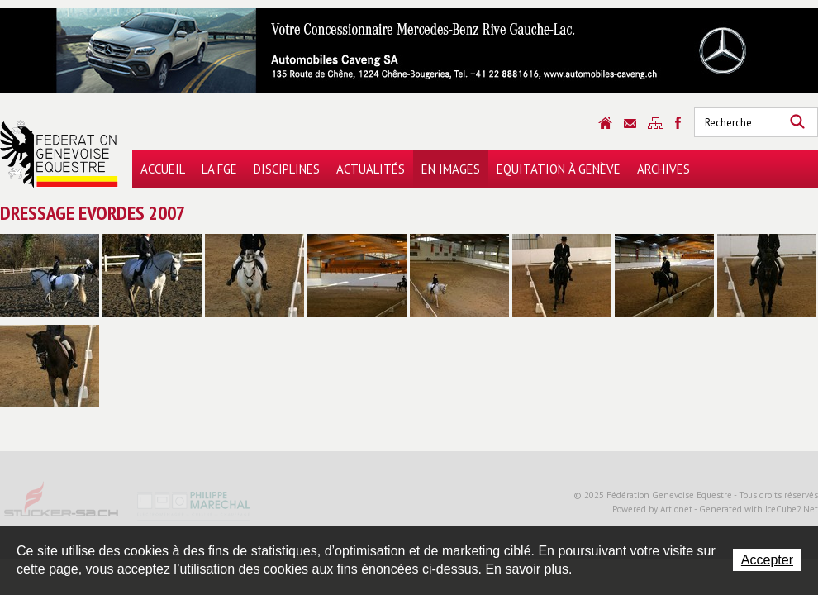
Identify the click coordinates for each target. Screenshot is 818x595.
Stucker (62, 505)
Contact (630, 123)
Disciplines (287, 169)
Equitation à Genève (559, 169)
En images (450, 169)
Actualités (370, 169)
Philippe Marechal (194, 505)
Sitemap (655, 123)
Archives (663, 169)
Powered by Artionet (652, 509)
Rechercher (797, 122)
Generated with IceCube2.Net (758, 509)
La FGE (219, 169)
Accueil (162, 169)
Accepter (767, 560)
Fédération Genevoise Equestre (59, 154)
